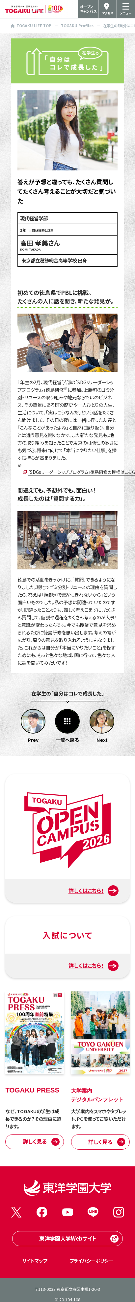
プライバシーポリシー (91, 1260)
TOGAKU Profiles (77, 25)
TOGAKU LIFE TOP (31, 25)
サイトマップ (34, 1260)
